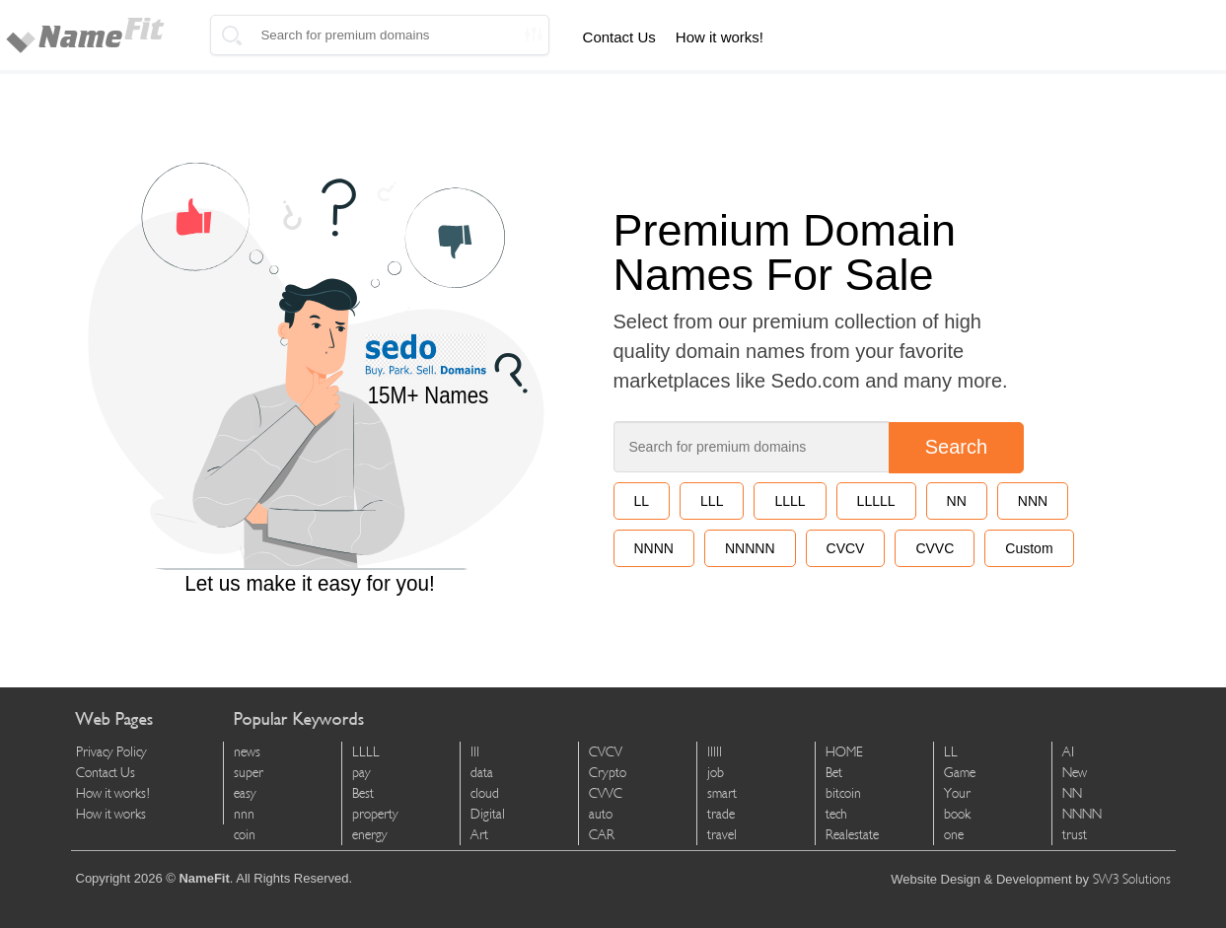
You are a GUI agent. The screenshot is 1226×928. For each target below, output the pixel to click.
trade (721, 814)
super (248, 772)
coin (244, 834)
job (715, 772)
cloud (484, 793)
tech (836, 814)
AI (1068, 752)
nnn (244, 814)
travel (722, 834)
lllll (714, 752)
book (957, 814)
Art (479, 834)
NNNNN (750, 548)
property (375, 814)
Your (957, 793)
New (1074, 772)
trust (1074, 834)
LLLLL (876, 501)
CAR (601, 834)
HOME (844, 752)
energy (370, 834)
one (954, 834)
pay (361, 772)
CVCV (846, 548)
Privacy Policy (111, 752)
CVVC (934, 548)
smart (722, 793)
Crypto (607, 772)
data (481, 772)
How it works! (719, 37)
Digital (487, 814)
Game (959, 772)
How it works (111, 814)
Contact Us (619, 37)
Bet (834, 772)
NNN (1032, 501)
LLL (711, 501)
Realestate (852, 834)
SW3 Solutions (1132, 879)
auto (601, 814)
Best (363, 793)
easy (245, 793)
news (247, 752)
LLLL (789, 501)
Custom (1028, 548)
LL (642, 501)
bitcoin (843, 793)
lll (474, 752)
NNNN (654, 548)
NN (957, 501)
